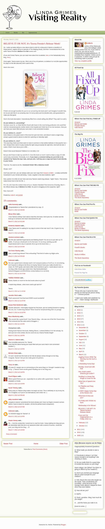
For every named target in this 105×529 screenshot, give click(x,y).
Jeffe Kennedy (13, 204)
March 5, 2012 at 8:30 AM (16, 210)
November (82, 330)
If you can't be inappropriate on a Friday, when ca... (85, 417)
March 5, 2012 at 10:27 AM (16, 273)
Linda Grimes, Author (80, 269)
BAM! (76, 211)
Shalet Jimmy (13, 420)
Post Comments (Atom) (39, 449)
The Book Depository (82, 197)
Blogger (63, 524)
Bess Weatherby (13, 316)
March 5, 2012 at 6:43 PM (16, 383)
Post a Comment (11, 434)
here (47, 55)
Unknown (11, 260)
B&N (51, 173)
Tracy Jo (11, 364)
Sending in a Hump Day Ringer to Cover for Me (87, 377)
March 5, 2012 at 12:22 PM (16, 312)
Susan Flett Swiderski (15, 305)
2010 (79, 432)
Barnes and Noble (81, 124)
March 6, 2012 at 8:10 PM (16, 416)
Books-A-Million (80, 196)
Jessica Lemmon (14, 237)
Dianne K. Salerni (14, 339)
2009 (79, 435)
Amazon (46, 173)
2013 (79, 322)
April (80, 351)
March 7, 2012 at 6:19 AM (16, 430)
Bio (23, 32)
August (81, 339)
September (83, 336)
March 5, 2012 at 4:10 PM (16, 349)
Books (16, 32)
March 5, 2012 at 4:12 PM (16, 360)
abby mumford (13, 399)
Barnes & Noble (80, 223)
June (80, 345)
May (80, 348)
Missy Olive (12, 214)
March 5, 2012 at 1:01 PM (16, 324)
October (82, 333)
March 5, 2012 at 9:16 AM (16, 233)
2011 (79, 429)
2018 (79, 310)
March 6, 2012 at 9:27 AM (16, 407)
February (82, 422)
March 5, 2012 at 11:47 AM (16, 301)
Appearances (33, 32)
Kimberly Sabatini (14, 225)
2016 (79, 313)
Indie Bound (79, 127)
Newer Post (8, 444)
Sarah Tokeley (13, 388)
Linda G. (90, 43)
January (82, 426)
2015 (79, 316)
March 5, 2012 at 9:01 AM (16, 221)
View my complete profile (83, 61)
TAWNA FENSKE (14, 278)
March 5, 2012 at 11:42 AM (16, 291)
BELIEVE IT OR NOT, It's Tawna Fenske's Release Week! (86, 410)
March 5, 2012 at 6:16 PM (16, 372)
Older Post (64, 444)
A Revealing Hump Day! (86, 364)
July (80, 342)
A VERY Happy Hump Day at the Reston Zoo (87, 392)
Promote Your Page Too (81, 272)
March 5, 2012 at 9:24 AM (16, 246)
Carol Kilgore (12, 376)
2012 (79, 325)
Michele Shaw (13, 353)
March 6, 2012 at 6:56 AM (16, 395)
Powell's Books (80, 126)
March (81, 354)
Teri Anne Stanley (14, 250)
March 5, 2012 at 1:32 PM (16, 335)
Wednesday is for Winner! (87, 405)
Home (8, 32)
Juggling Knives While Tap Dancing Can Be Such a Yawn (87, 359)
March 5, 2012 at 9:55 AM (16, 256)
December (82, 327)
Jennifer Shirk (13, 295)
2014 (79, 319)
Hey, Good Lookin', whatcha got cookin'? (86, 372)
